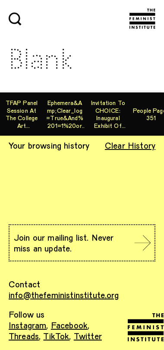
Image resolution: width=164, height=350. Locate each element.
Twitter (88, 336)
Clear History (130, 145)
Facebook (69, 325)
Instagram (27, 325)
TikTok (56, 336)
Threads (24, 336)
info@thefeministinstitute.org (64, 295)
